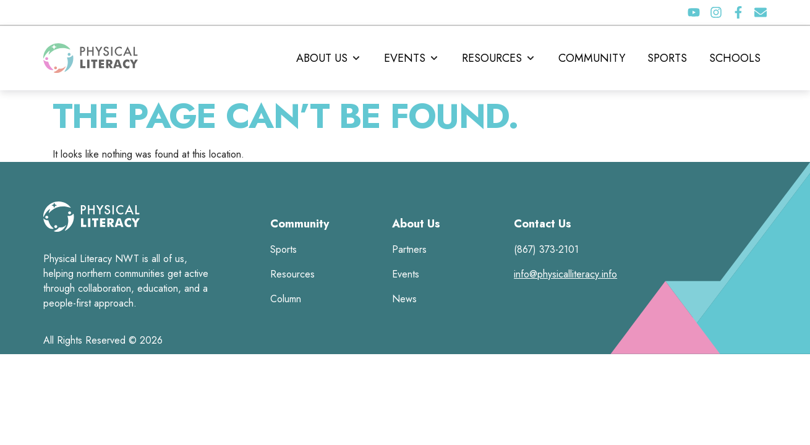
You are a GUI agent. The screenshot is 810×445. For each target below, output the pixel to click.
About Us (416, 224)
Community (299, 224)
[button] (329, 58)
